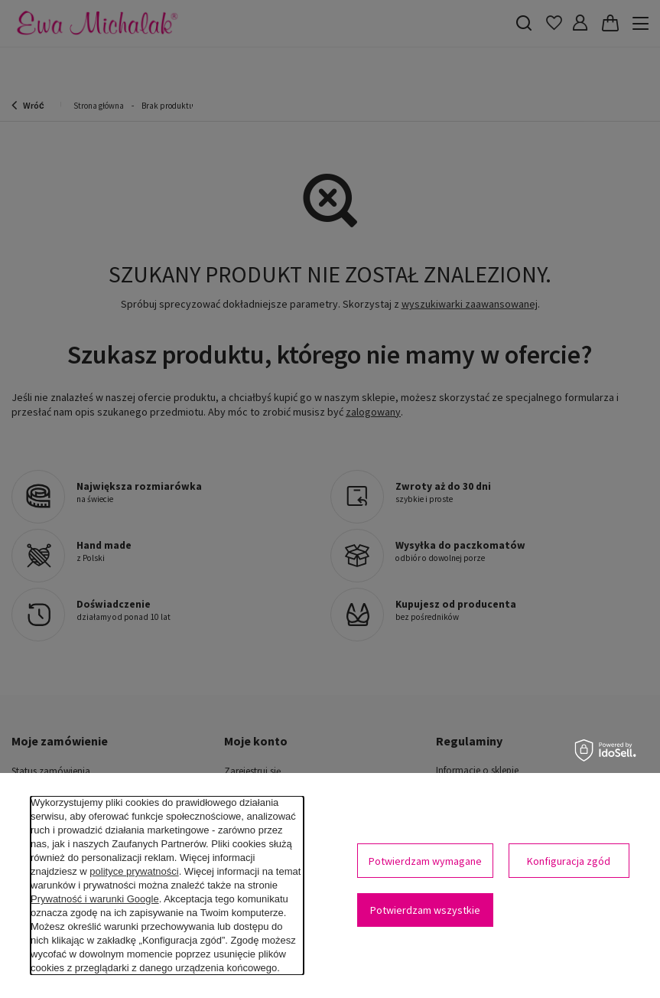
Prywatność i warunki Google (95, 899)
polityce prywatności (133, 871)
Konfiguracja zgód (568, 861)
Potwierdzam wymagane (425, 861)
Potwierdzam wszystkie (425, 910)
